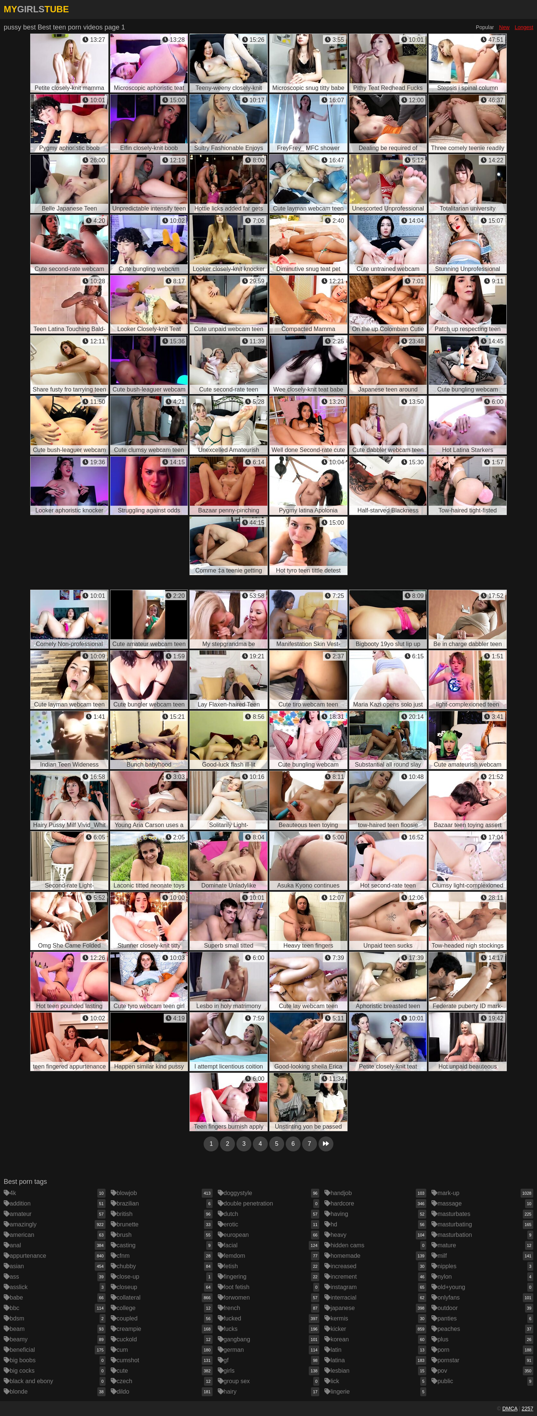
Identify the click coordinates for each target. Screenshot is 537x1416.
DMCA (509, 1409)
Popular (485, 27)
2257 (527, 1409)
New (504, 27)
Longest (524, 27)
